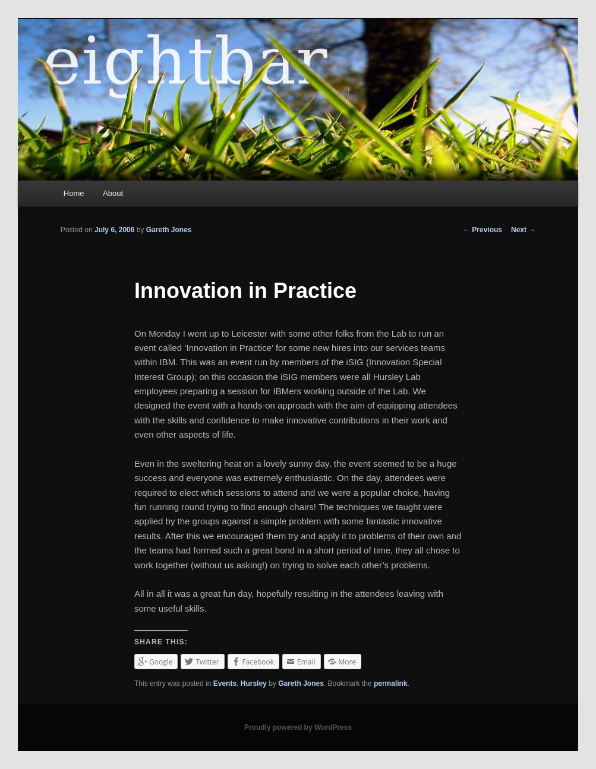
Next (523, 230)
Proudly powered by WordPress (298, 727)
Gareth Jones (169, 230)
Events (224, 683)
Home (74, 193)
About (113, 193)
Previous (482, 230)
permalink (391, 683)
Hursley (254, 683)
